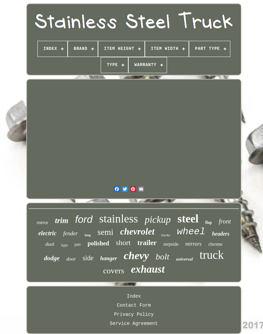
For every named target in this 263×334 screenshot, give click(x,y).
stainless (118, 218)
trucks (165, 235)
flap (208, 222)
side (88, 258)
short (123, 242)
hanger (108, 258)
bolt (162, 257)
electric (47, 233)
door (71, 259)
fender (70, 233)
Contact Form (134, 305)
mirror (42, 222)
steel (187, 219)
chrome (215, 244)
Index (134, 296)
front (225, 221)
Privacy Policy (134, 314)
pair (77, 244)
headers (221, 234)
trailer (147, 243)
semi (105, 232)
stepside (170, 244)
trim (61, 220)
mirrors (193, 244)
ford (84, 219)
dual (49, 244)
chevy (136, 255)
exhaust (148, 269)
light (64, 245)
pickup (158, 219)
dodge (52, 258)
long (88, 235)
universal (184, 259)
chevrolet (137, 231)
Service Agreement (134, 323)
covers (113, 270)
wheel (191, 231)
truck (212, 255)
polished (98, 243)
